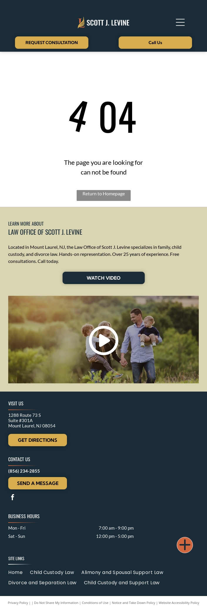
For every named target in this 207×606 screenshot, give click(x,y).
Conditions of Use (95, 602)
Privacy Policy (18, 602)
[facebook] (12, 498)
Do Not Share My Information (56, 602)
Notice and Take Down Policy (133, 602)
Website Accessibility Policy (179, 602)
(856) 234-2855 (24, 471)
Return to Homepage (104, 193)
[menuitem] (19, 572)
